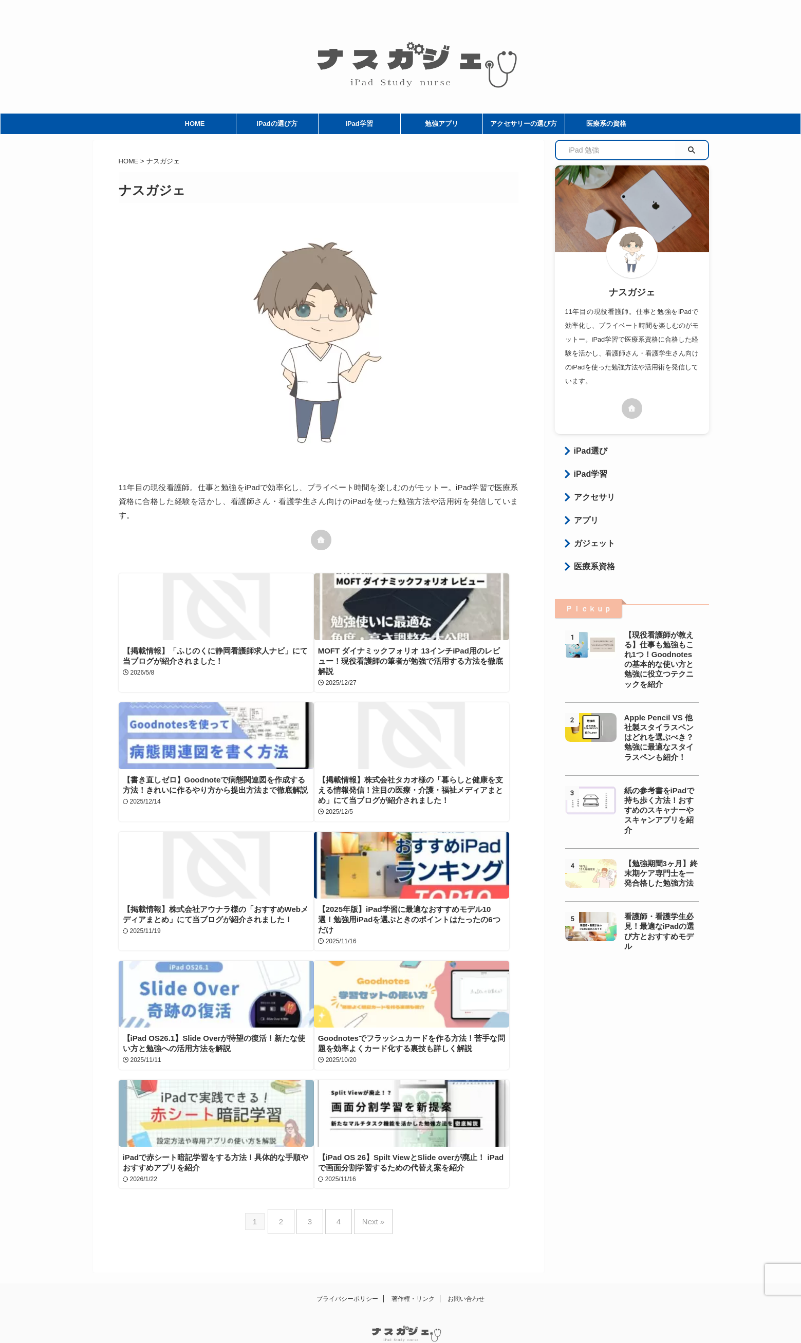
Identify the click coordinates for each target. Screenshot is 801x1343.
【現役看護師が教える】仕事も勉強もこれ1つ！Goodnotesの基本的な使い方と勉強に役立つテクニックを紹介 (661, 643)
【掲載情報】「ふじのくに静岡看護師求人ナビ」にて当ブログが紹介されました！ (178, 661)
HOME (195, 123)
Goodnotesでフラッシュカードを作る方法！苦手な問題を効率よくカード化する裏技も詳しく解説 (309, 978)
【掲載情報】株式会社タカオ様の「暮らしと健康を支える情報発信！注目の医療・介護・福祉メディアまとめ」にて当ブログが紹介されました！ (178, 824)
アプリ (582, 513)
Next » (366, 1190)
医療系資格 (589, 555)
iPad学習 (358, 123)
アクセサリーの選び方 (523, 123)
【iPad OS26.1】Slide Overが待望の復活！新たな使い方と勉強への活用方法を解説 (180, 978)
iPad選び (586, 450)
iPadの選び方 (276, 123)
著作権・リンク (413, 1263)
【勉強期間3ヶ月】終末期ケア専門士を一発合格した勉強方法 (661, 831)
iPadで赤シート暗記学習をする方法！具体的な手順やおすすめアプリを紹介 (439, 978)
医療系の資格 (606, 123)
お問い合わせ (466, 1263)
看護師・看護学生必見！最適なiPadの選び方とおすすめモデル (661, 885)
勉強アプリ (441, 123)
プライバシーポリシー (347, 1263)
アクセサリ (589, 492)
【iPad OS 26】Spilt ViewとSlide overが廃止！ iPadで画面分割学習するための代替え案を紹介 (179, 1121)
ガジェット (589, 534)
